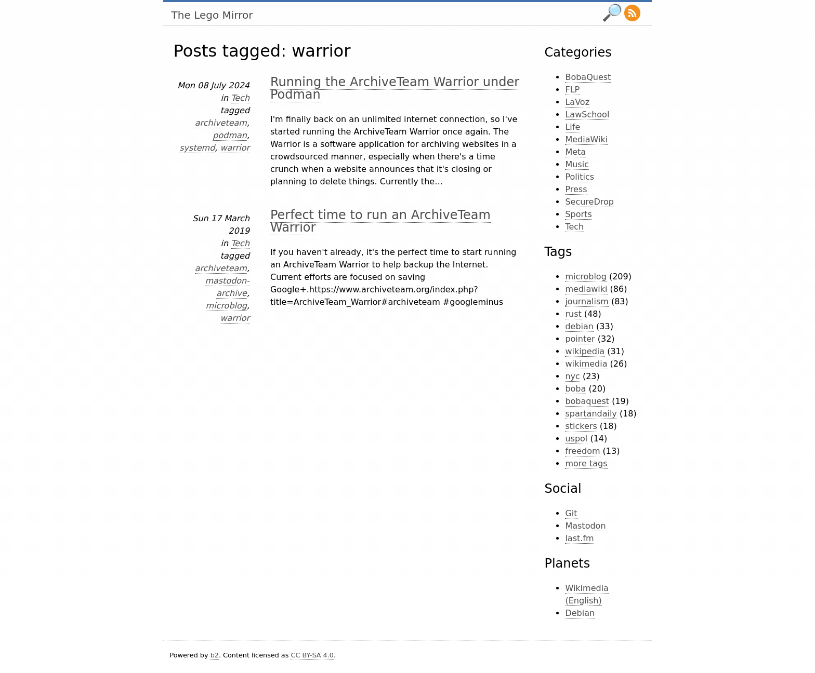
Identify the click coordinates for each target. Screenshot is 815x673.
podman (230, 135)
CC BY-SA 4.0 (312, 655)
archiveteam (221, 123)
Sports (578, 214)
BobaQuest (588, 77)
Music (577, 164)
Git (571, 513)
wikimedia (586, 364)
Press (576, 189)
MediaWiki (586, 139)
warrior (234, 148)
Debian (580, 613)
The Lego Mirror (212, 15)
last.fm (579, 538)
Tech (240, 98)
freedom (582, 451)
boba (575, 389)
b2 (215, 655)
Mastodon (585, 526)
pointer (580, 339)
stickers (581, 426)
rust (573, 314)
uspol (576, 438)
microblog (226, 306)
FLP (572, 90)
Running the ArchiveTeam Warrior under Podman (394, 88)
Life (572, 127)
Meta (575, 152)
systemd (197, 148)
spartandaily (590, 414)
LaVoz (577, 102)
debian (579, 326)
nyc (572, 376)
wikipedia (584, 351)
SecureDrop (589, 202)
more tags (586, 463)
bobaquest (587, 401)
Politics (579, 177)
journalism (586, 301)
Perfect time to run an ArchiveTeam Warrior (380, 221)
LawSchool (587, 114)
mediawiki (586, 289)
